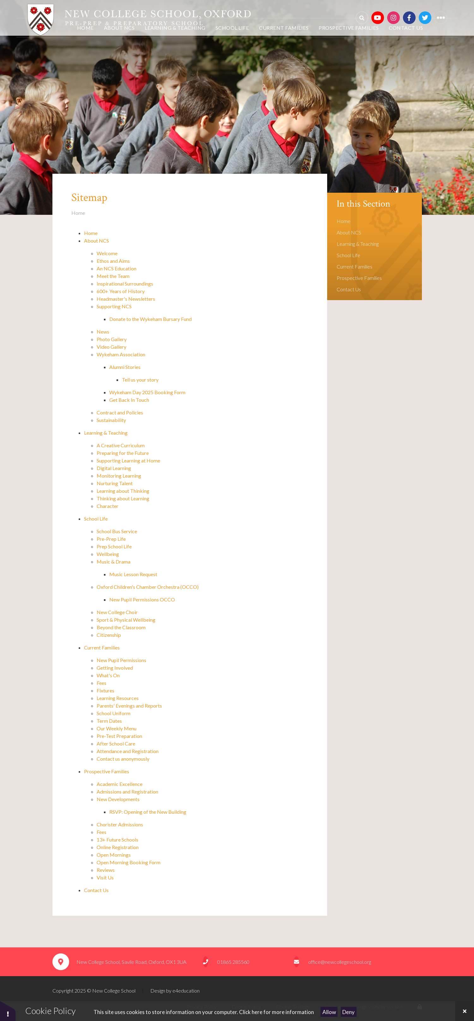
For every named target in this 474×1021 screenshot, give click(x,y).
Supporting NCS (114, 306)
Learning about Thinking (123, 491)
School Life (96, 519)
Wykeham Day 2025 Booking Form (147, 392)
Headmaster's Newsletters (126, 299)
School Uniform (114, 713)
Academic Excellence (120, 784)
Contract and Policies (120, 412)
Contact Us (96, 890)
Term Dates (109, 721)
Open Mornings (114, 855)
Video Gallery (111, 347)
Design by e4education (175, 991)
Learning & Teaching (106, 433)
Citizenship (109, 635)
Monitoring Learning (119, 476)
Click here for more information (276, 1012)
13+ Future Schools (117, 840)
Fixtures (105, 690)
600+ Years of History (121, 291)
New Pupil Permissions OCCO (142, 599)
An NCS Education (116, 268)
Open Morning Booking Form (128, 862)
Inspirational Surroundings (125, 284)
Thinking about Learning (123, 498)
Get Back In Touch (129, 400)
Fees (101, 683)
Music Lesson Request (133, 574)
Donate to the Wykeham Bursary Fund (150, 319)
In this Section (363, 204)
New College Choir (117, 612)
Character (107, 506)
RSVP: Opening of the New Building (147, 812)
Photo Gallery (112, 339)
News (103, 332)
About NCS (96, 241)
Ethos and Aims (113, 261)
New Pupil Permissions (121, 660)
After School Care (116, 743)
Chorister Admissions (120, 824)
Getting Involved (115, 668)
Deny (348, 1012)
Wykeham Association (121, 354)
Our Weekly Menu (116, 728)
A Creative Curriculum (121, 445)
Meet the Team (113, 276)
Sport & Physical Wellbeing (126, 620)
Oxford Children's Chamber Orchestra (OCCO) (148, 587)
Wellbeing (108, 554)
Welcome (107, 253)
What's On (108, 675)
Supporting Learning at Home (128, 460)
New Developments (118, 799)
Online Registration (118, 847)
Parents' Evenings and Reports (129, 706)
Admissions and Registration (127, 791)
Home (78, 213)
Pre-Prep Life (111, 539)
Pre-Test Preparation (119, 736)
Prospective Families (106, 771)
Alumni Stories (125, 367)
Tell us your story (140, 380)
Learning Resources (118, 698)
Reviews (106, 870)
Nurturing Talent (115, 483)
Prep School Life (114, 546)
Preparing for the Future (123, 453)
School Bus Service (117, 531)
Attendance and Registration (128, 751)
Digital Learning (114, 468)
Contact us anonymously (123, 759)
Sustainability (111, 420)
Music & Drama (113, 562)
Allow (329, 1012)
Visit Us (106, 877)
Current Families (102, 647)
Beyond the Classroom (122, 627)
